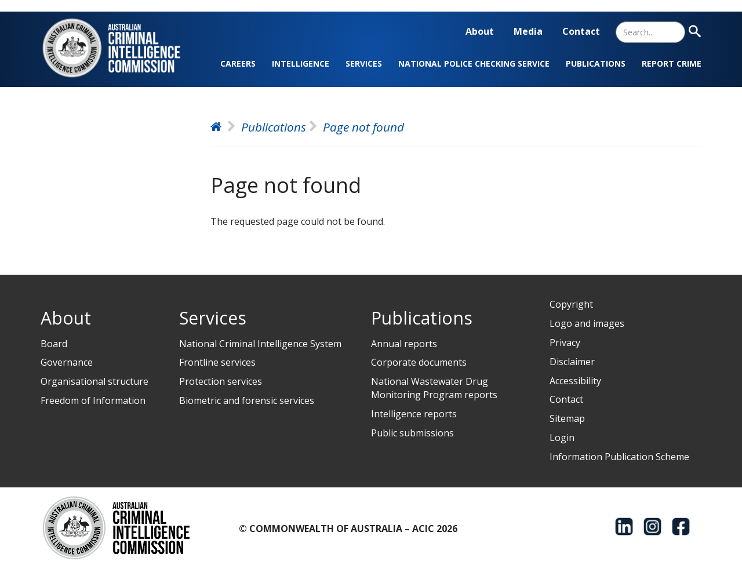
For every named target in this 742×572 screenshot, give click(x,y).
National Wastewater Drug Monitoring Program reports (434, 388)
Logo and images (587, 323)
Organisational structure (94, 381)
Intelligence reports (414, 413)
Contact (581, 31)
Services (363, 63)
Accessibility (575, 380)
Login (562, 437)
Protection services (220, 381)
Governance (67, 362)
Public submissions (412, 433)
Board (54, 343)
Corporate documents (419, 362)
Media (528, 31)
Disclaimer (572, 361)
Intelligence (300, 63)
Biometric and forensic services (246, 400)
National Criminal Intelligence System (260, 343)
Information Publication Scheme (619, 456)
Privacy (565, 342)
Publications (595, 63)
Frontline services (217, 362)
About (479, 31)
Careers (238, 63)
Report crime (671, 63)
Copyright (571, 304)
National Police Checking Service (474, 63)
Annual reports (404, 343)
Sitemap (567, 418)
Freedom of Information (93, 400)
